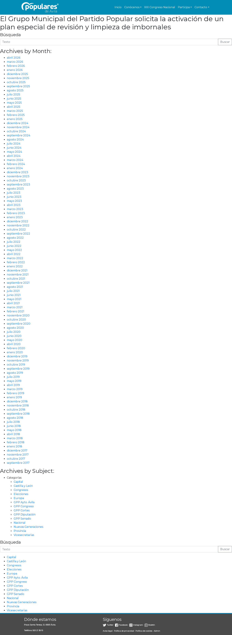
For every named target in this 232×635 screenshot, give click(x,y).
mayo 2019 (14, 381)
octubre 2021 (16, 278)
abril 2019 (13, 385)
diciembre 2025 (17, 74)
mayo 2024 (14, 151)
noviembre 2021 (18, 274)
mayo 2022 (14, 250)
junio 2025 (14, 98)
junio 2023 (14, 196)
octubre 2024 (16, 131)
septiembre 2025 (18, 86)
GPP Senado (22, 518)
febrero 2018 (15, 442)
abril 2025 (13, 106)
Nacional (19, 522)
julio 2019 (13, 377)
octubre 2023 (16, 180)
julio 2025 (13, 94)
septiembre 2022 (18, 233)
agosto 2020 (15, 327)
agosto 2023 (15, 188)
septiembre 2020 (18, 323)
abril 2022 (13, 254)
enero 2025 (15, 119)
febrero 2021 (15, 311)
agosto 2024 (15, 139)
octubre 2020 (16, 319)
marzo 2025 (15, 111)
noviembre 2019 (18, 360)
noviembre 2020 (18, 315)
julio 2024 (13, 143)
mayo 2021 (14, 299)
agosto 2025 (15, 90)
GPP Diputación (25, 514)
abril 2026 (13, 57)
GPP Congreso (24, 506)
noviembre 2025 (18, 78)
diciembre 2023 (17, 172)
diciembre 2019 (17, 356)
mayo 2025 (14, 102)
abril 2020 (14, 344)
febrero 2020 (16, 348)
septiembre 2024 (18, 135)
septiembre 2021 (18, 282)
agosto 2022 (15, 237)
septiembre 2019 (18, 368)
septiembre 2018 (18, 413)
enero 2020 (15, 352)
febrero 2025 (16, 115)
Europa (19, 498)
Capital (18, 481)
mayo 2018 (14, 430)
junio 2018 (14, 426)
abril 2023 (13, 205)
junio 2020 (14, 336)
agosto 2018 (15, 417)
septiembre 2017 (18, 462)
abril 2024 (13, 156)
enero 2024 (15, 168)
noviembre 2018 (18, 405)
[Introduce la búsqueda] (109, 42)
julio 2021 (13, 291)
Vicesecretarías (24, 535)
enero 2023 (15, 217)
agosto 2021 (15, 287)
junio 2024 (14, 147)
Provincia (20, 531)
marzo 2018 (15, 438)
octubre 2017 (16, 458)
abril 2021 (13, 303)
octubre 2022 (16, 229)
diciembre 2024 (17, 123)
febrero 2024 (16, 164)
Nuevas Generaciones (28, 526)
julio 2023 (13, 192)
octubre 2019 (16, 364)
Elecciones (21, 494)
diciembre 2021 (17, 270)
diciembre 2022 (17, 221)
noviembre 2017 (18, 454)
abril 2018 (13, 434)
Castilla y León (23, 486)
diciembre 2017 (17, 450)
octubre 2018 (16, 409)
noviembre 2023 (18, 176)
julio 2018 (13, 422)
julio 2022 (13, 241)
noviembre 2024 (18, 127)
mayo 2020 (14, 340)
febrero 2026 (16, 66)
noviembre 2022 (18, 225)
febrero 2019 (15, 393)
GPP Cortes (21, 510)
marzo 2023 (15, 209)
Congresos (21, 490)
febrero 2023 (16, 213)
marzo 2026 (15, 61)
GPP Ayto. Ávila (24, 502)
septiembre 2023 (18, 184)
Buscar (225, 41)
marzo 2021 (15, 307)
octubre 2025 (16, 82)
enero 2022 (15, 266)
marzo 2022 (15, 258)
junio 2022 (14, 246)
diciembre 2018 (17, 401)
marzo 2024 (15, 160)
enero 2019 (14, 397)
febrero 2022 (16, 262)
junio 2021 (14, 295)
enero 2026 (15, 70)
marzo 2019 (15, 389)
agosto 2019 (15, 372)
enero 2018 (14, 446)
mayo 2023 (14, 201)
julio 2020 (13, 332)
